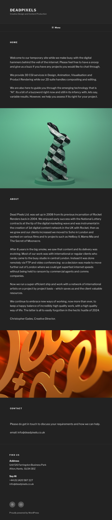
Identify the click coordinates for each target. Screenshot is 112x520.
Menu (56, 27)
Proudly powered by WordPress (24, 512)
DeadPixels (23, 10)
